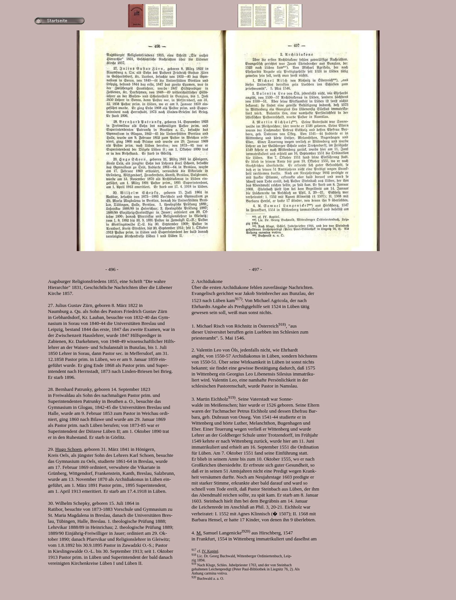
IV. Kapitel (210, 551)
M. (199, 533)
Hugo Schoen (68, 449)
